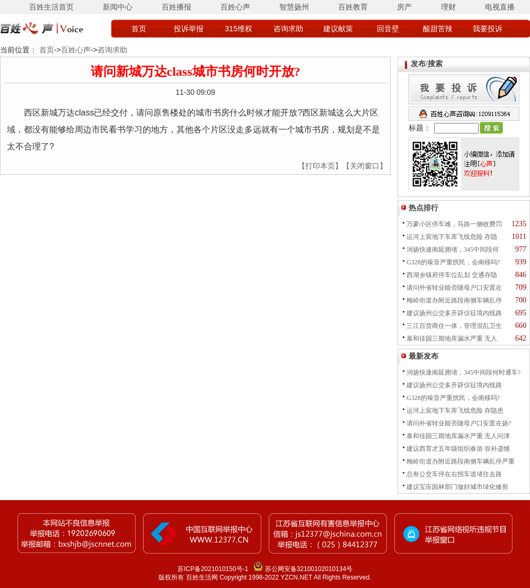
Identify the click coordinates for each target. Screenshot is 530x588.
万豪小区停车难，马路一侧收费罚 (454, 224)
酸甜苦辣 (438, 28)
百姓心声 (235, 7)
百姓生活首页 (51, 7)
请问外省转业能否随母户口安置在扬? (459, 423)
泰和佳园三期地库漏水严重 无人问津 (458, 436)
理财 (448, 7)
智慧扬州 (294, 7)
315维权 (238, 28)
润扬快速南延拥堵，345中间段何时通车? (463, 372)
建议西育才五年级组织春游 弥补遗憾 (458, 448)
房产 (404, 7)
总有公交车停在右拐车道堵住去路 (454, 474)
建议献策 (338, 28)
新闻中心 (117, 7)
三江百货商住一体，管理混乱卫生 (454, 325)
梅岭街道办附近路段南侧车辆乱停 (454, 300)
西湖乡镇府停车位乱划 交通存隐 (452, 275)
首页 (138, 28)
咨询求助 (288, 28)
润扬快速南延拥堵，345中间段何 (453, 249)
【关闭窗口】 (364, 166)
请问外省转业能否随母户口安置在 (454, 287)
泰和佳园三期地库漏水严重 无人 (452, 338)
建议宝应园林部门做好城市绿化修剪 (457, 487)
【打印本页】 (320, 166)
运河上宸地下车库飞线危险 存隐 (452, 236)
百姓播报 (176, 7)
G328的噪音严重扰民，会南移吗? (453, 262)
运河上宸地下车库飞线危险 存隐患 (455, 410)
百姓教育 (353, 7)
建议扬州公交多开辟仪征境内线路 (454, 313)
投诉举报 (189, 28)
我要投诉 (487, 28)
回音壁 (388, 28)
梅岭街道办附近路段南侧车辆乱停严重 (461, 461)
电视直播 (500, 7)
